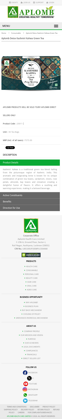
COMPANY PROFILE (31, 331)
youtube (30, 384)
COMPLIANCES (31, 351)
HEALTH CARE (31, 266)
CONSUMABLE (31, 270)
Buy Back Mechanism (31, 310)
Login (50, 2)
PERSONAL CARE (31, 274)
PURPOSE (31, 339)
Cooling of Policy (31, 314)
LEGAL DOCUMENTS (31, 347)
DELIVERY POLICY (27, 410)
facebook (30, 373)
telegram (30, 400)
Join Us (25, 2)
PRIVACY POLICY (49, 407)
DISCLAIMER (34, 407)
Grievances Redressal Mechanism (31, 318)
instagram (30, 389)
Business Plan (31, 306)
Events (13, 2)
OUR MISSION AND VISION (31, 335)
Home (3, 33)
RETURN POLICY (44, 410)
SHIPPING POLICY (11, 410)
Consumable (16, 33)
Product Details (10, 162)
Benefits (7, 201)
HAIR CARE (31, 282)
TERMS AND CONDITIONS (16, 407)
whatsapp (30, 395)
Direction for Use (11, 208)
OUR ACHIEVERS (31, 343)
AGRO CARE (31, 290)
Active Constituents (12, 195)
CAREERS (21, 413)
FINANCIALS (31, 354)
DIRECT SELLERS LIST (31, 358)
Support (38, 2)
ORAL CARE (31, 286)
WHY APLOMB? (31, 302)
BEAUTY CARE (31, 278)
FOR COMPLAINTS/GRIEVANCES (40, 413)
